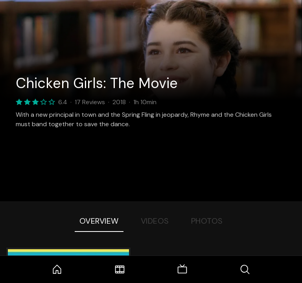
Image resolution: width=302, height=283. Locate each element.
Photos (207, 221)
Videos (155, 221)
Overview (99, 221)
